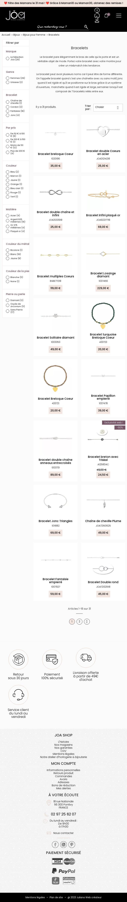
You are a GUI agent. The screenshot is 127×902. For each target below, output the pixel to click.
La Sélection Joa (16, 58)
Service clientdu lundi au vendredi (18, 713)
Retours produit (63, 773)
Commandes (63, 776)
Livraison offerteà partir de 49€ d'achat (86, 676)
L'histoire (63, 742)
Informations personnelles (63, 770)
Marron (15, 176)
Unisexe (16, 82)
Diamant (16, 300)
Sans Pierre (16, 311)
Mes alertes (63, 788)
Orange (16, 184)
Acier (15, 215)
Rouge (15, 192)
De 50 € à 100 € (17, 134)
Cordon (16, 107)
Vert (14, 197)
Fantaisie (17, 111)
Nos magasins (63, 745)
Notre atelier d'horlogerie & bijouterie (63, 757)
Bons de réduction (63, 785)
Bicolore (16, 250)
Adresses (63, 782)
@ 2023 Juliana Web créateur (85, 897)
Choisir (108, 107)
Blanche (16, 277)
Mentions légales (63, 754)
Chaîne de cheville (16, 102)
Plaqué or (17, 231)
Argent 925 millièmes (17, 220)
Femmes (17, 78)
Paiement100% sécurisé (52, 676)
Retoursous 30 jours (18, 676)
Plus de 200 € (17, 152)
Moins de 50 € (16, 146)
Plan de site (56, 897)
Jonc (15, 115)
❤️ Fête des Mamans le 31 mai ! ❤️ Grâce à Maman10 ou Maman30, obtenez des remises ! (63, 3)
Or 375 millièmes (17, 226)
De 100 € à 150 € (17, 140)
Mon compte (63, 763)
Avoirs (63, 779)
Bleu (14, 172)
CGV (63, 751)
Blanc (15, 254)
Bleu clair (16, 188)
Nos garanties (63, 748)
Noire (14, 281)
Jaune (15, 180)
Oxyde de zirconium (17, 305)
